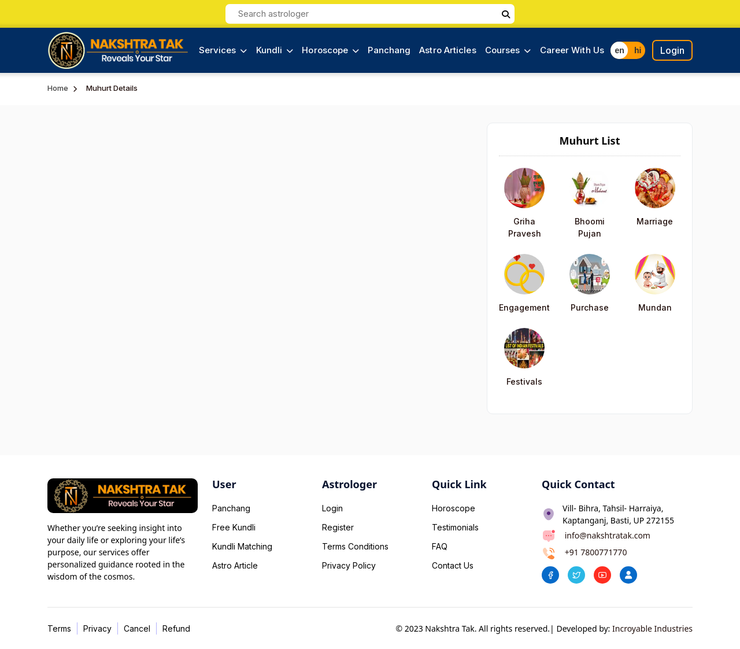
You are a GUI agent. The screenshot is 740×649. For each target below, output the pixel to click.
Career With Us (572, 50)
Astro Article (235, 565)
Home (57, 88)
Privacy (97, 628)
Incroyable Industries (652, 628)
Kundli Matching (242, 546)
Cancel (137, 628)
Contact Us (452, 565)
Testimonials (455, 527)
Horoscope (330, 50)
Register (338, 527)
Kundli (275, 50)
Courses (508, 50)
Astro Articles (447, 50)
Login (672, 50)
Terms (59, 628)
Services (223, 50)
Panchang (389, 50)
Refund (176, 628)
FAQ (439, 546)
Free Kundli (234, 527)
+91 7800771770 (596, 552)
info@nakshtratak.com (607, 535)
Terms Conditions (355, 546)
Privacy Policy (349, 565)
